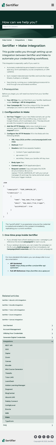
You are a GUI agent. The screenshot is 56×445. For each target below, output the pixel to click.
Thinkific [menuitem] (8, 381)
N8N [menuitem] (7, 421)
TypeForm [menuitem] (9, 429)
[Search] (52, 27)
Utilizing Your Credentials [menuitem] (13, 341)
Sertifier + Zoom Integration (12, 323)
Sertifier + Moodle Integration (12, 313)
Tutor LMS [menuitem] (9, 385)
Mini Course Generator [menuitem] (14, 377)
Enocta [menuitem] (8, 417)
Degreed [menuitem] (8, 397)
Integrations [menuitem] (8, 349)
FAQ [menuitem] (5, 433)
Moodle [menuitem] (8, 373)
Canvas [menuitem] (8, 369)
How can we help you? (19, 22)
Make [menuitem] (7, 425)
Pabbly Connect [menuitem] (11, 409)
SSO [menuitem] (7, 357)
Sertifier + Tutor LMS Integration (13, 318)
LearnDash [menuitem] (9, 389)
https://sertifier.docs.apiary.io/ (38, 279)
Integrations (20, 40)
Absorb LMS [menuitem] (10, 405)
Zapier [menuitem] (7, 361)
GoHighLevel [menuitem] (10, 413)
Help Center (7, 40)
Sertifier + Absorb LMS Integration (14, 308)
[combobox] (26, 27)
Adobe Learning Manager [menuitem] (15, 393)
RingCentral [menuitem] (9, 401)
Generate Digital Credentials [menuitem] (14, 345)
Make (30, 40)
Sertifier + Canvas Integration (12, 327)
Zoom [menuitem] (7, 365)
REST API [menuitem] (9, 353)
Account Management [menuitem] (12, 337)
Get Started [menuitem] (8, 333)
